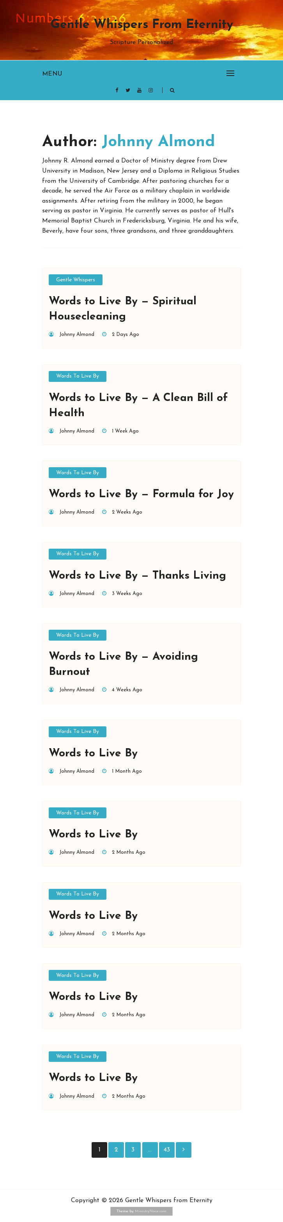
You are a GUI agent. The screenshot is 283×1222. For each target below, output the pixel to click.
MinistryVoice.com (150, 1211)
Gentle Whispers (75, 280)
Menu (52, 74)
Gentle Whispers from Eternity (141, 25)
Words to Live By (77, 376)
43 (167, 1150)
